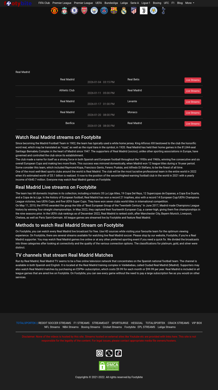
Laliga (124, 3)
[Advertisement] (109, 45)
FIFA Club (44, 3)
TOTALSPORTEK (155, 323)
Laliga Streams (167, 327)
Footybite (130, 327)
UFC (166, 3)
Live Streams (193, 80)
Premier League (62, 3)
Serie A (134, 3)
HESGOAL (137, 323)
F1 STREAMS (82, 323)
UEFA (99, 3)
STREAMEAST (101, 323)
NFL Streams (52, 327)
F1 (173, 3)
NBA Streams (71, 327)
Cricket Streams (112, 327)
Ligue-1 (146, 3)
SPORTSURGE (120, 323)
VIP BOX (197, 323)
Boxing (157, 3)
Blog (180, 3)
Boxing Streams (91, 327)
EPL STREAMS (146, 327)
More (188, 3)
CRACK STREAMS (179, 323)
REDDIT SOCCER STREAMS (55, 323)
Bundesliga (111, 3)
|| (27, 323)
